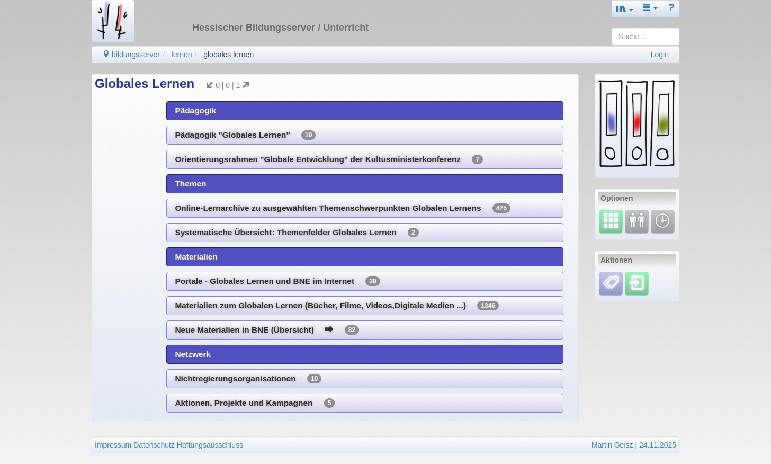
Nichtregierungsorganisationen (248, 378)
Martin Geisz (612, 445)
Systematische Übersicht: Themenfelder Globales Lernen (296, 232)
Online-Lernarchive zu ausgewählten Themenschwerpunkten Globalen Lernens (342, 208)
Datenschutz (154, 445)
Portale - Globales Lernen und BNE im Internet (277, 281)
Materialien (196, 256)
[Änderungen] (663, 221)
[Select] (611, 221)
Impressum (113, 445)
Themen (190, 183)
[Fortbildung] (637, 221)
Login (660, 54)
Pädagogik (195, 110)
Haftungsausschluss (210, 445)
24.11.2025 (657, 445)
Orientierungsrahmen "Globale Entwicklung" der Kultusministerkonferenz (329, 159)
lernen (182, 54)
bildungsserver (131, 54)
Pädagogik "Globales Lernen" (245, 135)
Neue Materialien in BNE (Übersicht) (267, 330)
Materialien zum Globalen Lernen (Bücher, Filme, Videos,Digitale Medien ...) (337, 305)
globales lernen (228, 54)
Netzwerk (193, 354)
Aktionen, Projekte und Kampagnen (255, 403)
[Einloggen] (637, 283)
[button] (625, 9)
